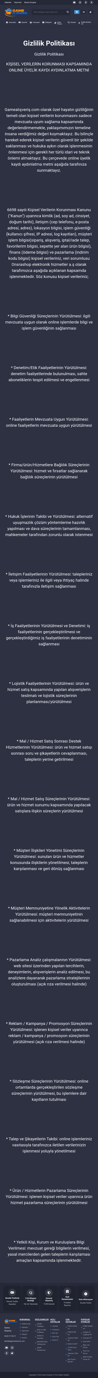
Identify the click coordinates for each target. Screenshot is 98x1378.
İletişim (23, 1334)
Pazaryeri (35, 22)
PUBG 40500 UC (71, 1327)
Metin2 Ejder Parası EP (86, 1358)
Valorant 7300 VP (72, 1354)
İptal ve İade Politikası (40, 1331)
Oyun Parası (58, 23)
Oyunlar (22, 22)
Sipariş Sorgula (30, 2)
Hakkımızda (25, 1324)
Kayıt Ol (54, 1340)
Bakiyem (47, 22)
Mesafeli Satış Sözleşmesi (41, 1343)
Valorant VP (86, 1338)
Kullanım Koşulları (39, 1337)
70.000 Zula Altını (71, 1348)
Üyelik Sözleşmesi (40, 1349)
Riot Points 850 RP (71, 1360)
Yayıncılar (18, 2)
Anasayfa (11, 22)
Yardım (23, 1338)
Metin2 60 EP (71, 1344)
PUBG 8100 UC (71, 1333)
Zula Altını (85, 1341)
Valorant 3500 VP (72, 1339)
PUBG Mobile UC (84, 23)
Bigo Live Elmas (85, 1346)
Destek (72, 22)
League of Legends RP (86, 1333)
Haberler (8, 2)
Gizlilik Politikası (39, 1325)
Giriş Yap (54, 1337)
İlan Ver (54, 1333)
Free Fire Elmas (85, 1352)
